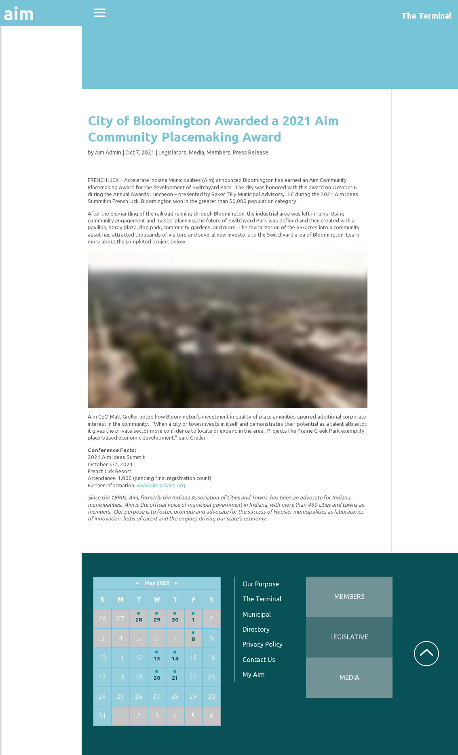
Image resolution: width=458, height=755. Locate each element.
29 (183, 619)
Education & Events (46, 100)
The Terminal (281, 599)
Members (250, 152)
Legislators (204, 152)
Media (228, 152)
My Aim (273, 674)
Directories (29, 122)
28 (166, 619)
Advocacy (26, 79)
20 (183, 678)
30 (199, 619)
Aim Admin (140, 152)
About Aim (28, 57)
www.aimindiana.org (192, 485)
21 (199, 678)
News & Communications (40, 150)
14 (199, 658)
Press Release (282, 152)
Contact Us (278, 659)
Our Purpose (280, 583)
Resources (27, 177)
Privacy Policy (282, 643)
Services (24, 199)
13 (183, 658)
